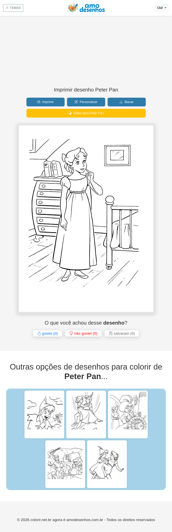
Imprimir (45, 102)
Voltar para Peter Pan (86, 113)
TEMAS (13, 8)
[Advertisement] (86, 53)
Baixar (127, 102)
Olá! (160, 8)
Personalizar (86, 102)
